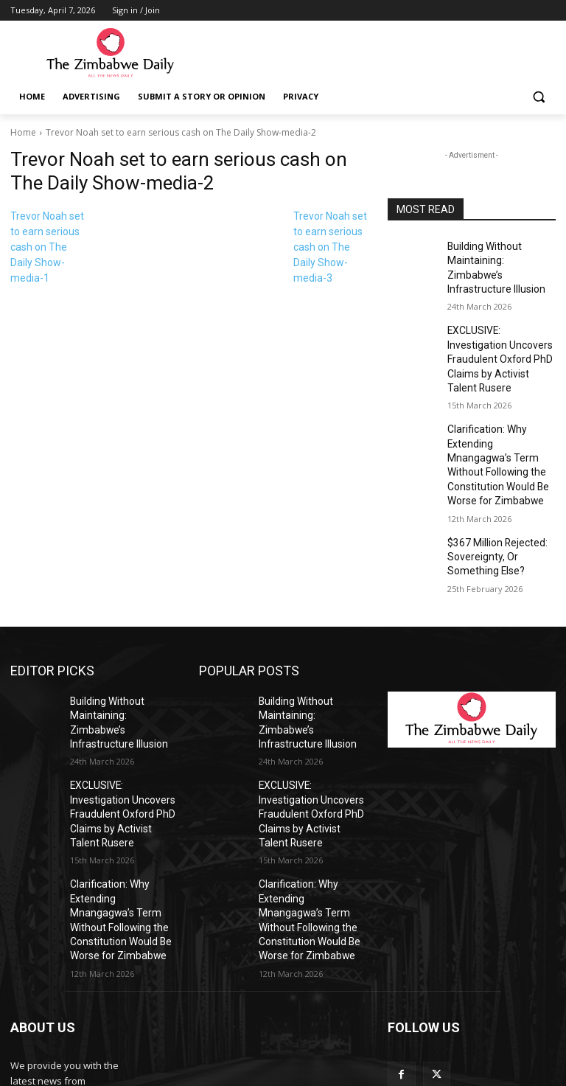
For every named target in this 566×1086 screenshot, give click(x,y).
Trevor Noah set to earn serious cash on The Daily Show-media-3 (330, 247)
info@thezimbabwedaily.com (75, 1019)
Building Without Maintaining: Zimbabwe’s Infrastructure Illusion (497, 258)
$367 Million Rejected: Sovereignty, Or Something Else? (501, 488)
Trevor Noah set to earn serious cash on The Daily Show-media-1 (47, 247)
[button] (538, 97)
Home (23, 132)
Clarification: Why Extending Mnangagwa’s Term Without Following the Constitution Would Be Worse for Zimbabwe (500, 411)
